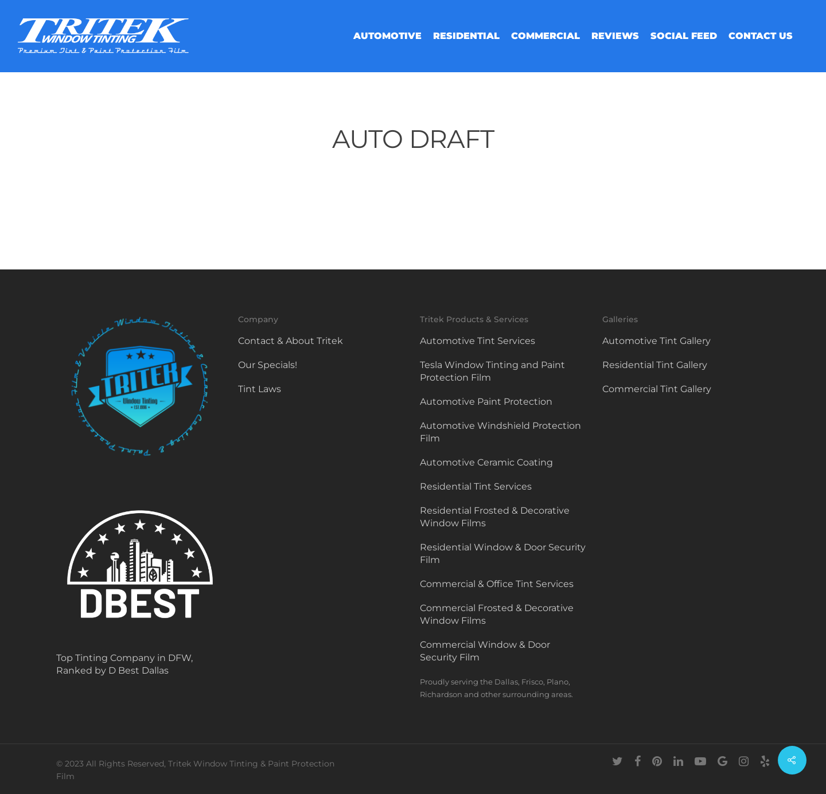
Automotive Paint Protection (486, 401)
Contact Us (760, 36)
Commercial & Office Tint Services (497, 583)
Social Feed (683, 36)
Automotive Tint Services (477, 340)
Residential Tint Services (476, 486)
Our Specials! (267, 364)
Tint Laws (259, 389)
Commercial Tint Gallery (656, 389)
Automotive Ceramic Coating (486, 462)
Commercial (545, 36)
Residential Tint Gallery (654, 364)
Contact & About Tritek (290, 340)
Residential (466, 36)
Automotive (387, 36)
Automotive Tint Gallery (656, 340)
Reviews (615, 36)
